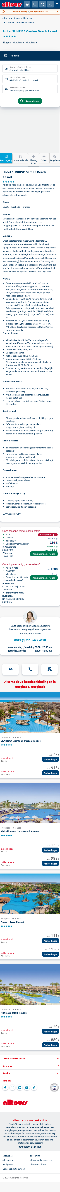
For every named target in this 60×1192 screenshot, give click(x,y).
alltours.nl (35, 1155)
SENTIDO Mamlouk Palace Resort (21, 740)
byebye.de (7, 1164)
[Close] (57, 11)
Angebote (55, 158)
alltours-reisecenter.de (41, 1160)
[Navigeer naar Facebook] (5, 1087)
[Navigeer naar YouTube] (27, 1087)
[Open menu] (57, 4)
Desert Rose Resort (12, 922)
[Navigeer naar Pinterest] (19, 1087)
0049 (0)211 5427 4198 (30, 640)
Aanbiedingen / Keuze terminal (44, 554)
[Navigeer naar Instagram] (12, 1087)
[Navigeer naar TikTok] (34, 1087)
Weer (44, 158)
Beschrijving (6, 158)
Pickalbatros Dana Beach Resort (20, 831)
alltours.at (7, 1155)
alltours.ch (7, 1160)
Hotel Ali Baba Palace (14, 1012)
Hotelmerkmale (20, 158)
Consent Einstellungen (13, 1168)
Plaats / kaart (33, 159)
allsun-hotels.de (38, 1164)
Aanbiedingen (50, 759)
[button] (30, 1058)
